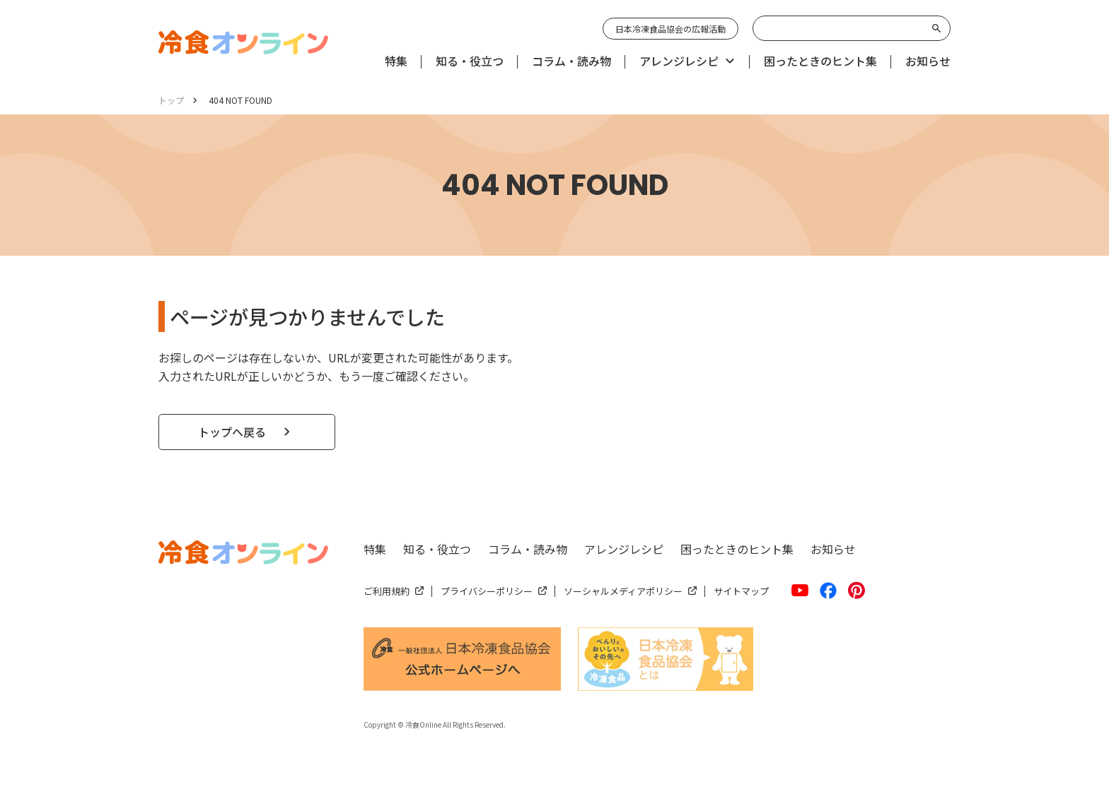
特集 (375, 548)
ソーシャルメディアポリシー (623, 591)
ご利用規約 (387, 591)
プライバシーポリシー (487, 591)
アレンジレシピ (623, 548)
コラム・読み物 (527, 548)
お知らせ (833, 548)
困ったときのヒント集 (737, 548)
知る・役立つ (437, 548)
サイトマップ (741, 591)
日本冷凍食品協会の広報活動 (670, 29)
